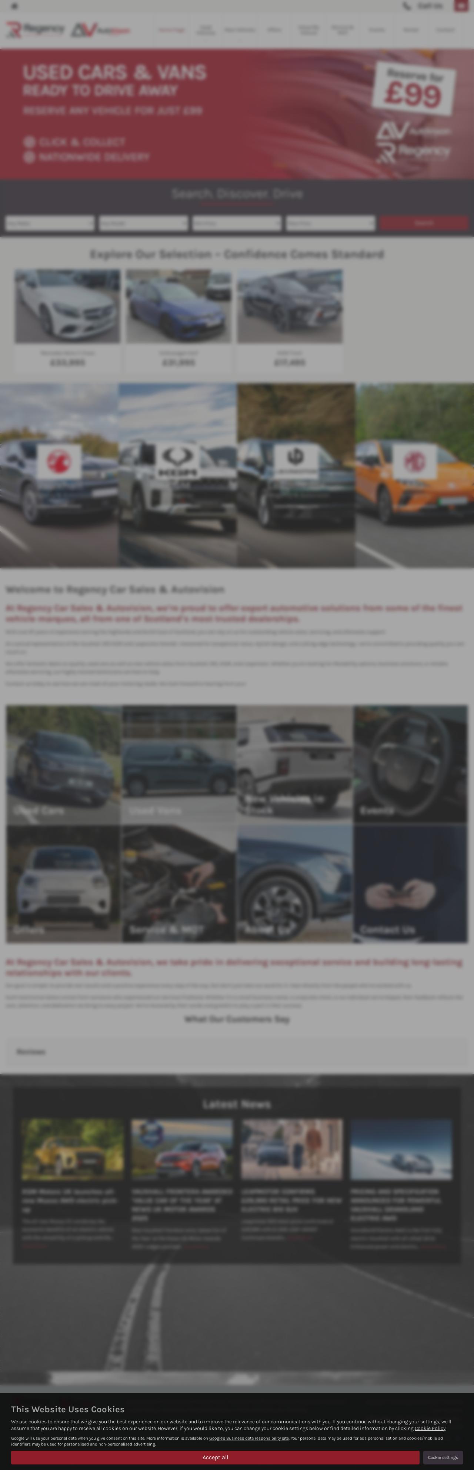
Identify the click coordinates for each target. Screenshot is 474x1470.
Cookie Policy (430, 1428)
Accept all (215, 1457)
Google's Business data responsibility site (249, 1438)
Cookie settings (443, 1457)
